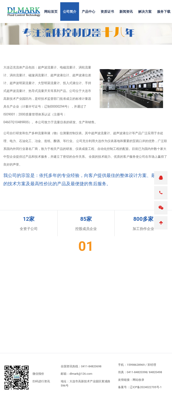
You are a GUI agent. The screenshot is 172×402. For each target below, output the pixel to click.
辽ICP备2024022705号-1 (146, 387)
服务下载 (163, 11)
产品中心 (88, 11)
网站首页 (51, 11)
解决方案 (145, 11)
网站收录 (138, 379)
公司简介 (69, 11)
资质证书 (107, 11)
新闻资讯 (126, 11)
